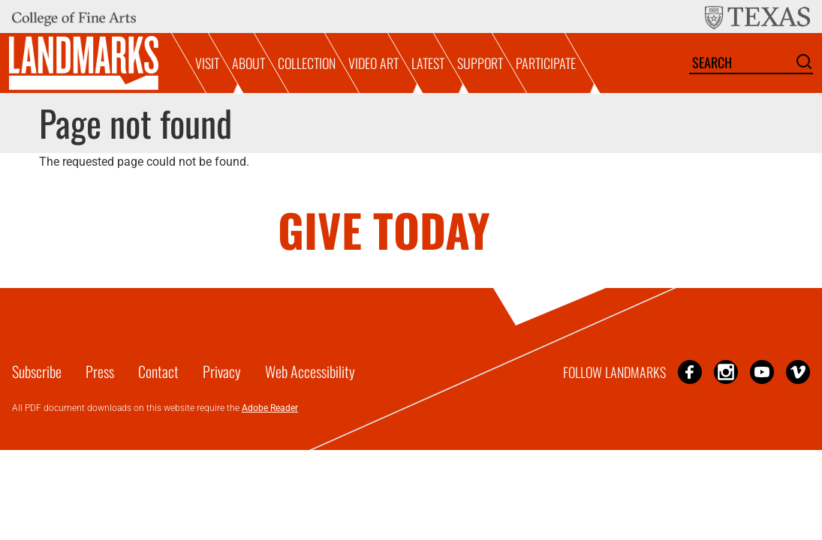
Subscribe (37, 371)
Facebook (690, 371)
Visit (207, 63)
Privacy (222, 371)
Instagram (726, 371)
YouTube (762, 371)
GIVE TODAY (384, 229)
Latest (427, 63)
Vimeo (798, 371)
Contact (158, 371)
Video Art (373, 63)
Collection (307, 63)
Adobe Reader (270, 408)
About (248, 63)
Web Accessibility (310, 371)
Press (100, 371)
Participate (546, 63)
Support (480, 63)
